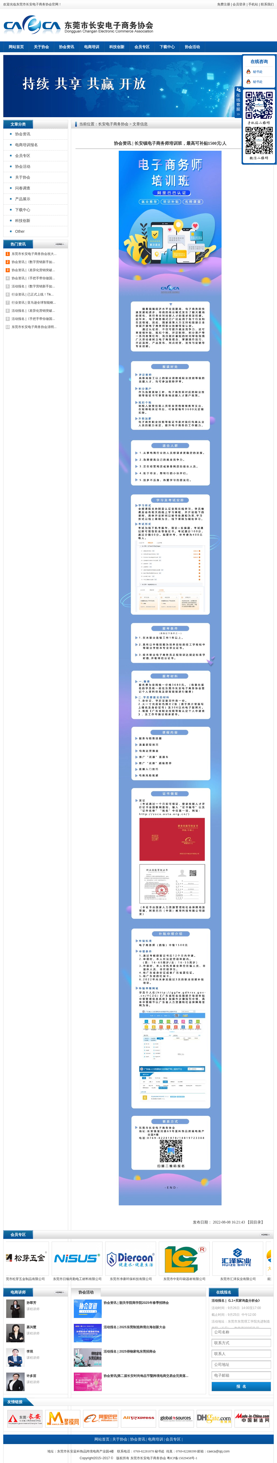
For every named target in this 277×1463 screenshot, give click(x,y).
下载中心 (22, 210)
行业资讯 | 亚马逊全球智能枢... (34, 302)
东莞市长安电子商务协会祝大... (34, 254)
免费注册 (223, 4)
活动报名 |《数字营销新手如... (33, 286)
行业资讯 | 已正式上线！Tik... (33, 294)
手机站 (253, 4)
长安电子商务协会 (113, 124)
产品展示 (22, 199)
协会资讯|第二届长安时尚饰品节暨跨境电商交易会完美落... (146, 1376)
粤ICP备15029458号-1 (182, 1458)
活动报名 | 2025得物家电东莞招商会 (130, 1351)
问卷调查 (22, 188)
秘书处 (258, 72)
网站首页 (16, 47)
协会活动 (22, 166)
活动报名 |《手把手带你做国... (33, 319)
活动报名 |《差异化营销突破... (33, 311)
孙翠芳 (31, 1303)
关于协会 (22, 177)
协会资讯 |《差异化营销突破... (33, 270)
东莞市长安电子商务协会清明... (34, 327)
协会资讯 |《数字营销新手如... (33, 262)
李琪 (30, 1351)
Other (20, 231)
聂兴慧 (31, 1327)
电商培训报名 (26, 145)
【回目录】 (255, 1222)
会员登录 (239, 4)
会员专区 (22, 155)
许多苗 (31, 1376)
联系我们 (267, 4)
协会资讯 (22, 134)
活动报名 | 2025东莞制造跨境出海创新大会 (135, 1327)
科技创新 (22, 220)
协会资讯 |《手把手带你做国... (33, 278)
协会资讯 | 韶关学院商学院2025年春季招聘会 (136, 1303)
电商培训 (155, 1439)
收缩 (238, 102)
